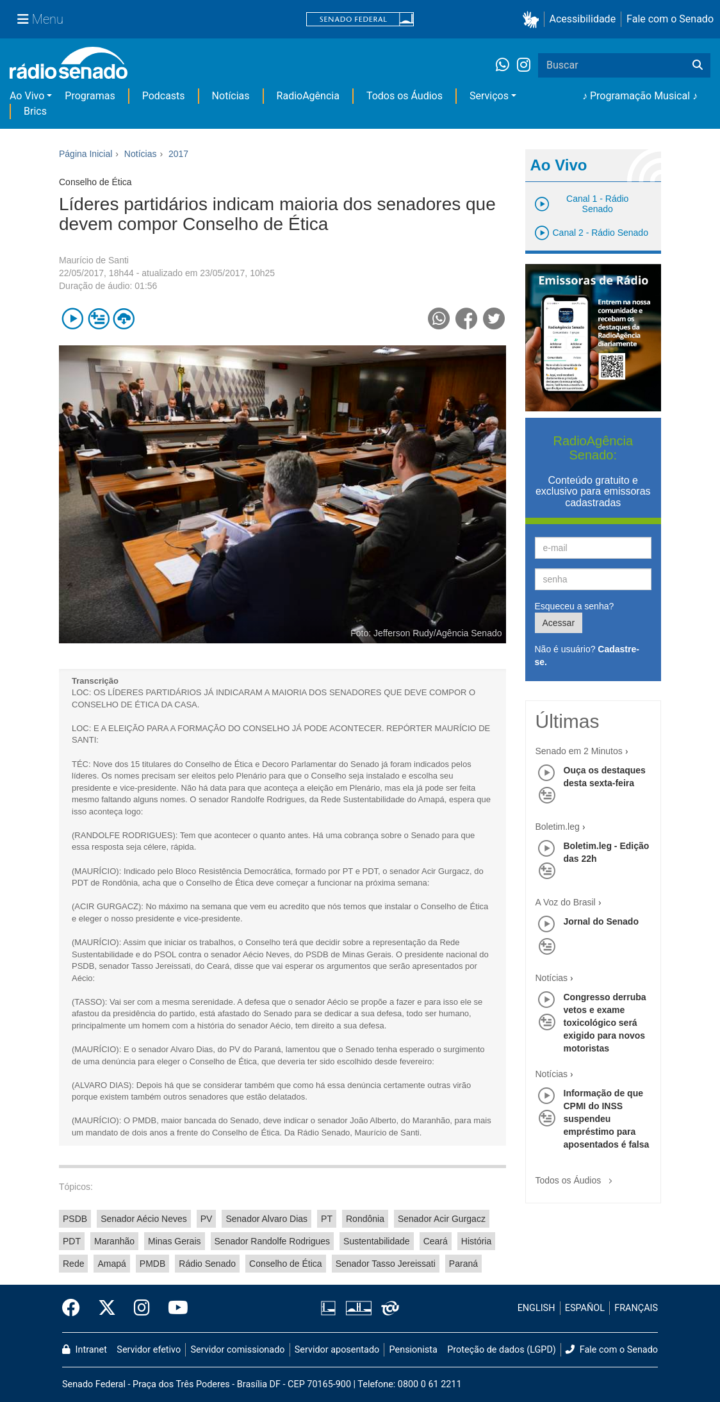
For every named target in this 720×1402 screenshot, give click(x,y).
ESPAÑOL (585, 1308)
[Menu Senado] (40, 19)
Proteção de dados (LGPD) (501, 1349)
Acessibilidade (583, 19)
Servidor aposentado (337, 1349)
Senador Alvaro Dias (266, 1219)
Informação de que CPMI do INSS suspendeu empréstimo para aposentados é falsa (607, 1119)
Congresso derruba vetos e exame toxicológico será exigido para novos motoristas (605, 1022)
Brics (35, 111)
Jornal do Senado (601, 921)
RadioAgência (308, 96)
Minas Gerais (174, 1241)
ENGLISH (536, 1308)
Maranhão (114, 1241)
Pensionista (413, 1349)
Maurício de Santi (94, 260)
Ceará (435, 1241)
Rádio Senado (207, 1263)
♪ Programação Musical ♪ (640, 96)
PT (326, 1219)
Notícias (231, 96)
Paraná (463, 1263)
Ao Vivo (27, 96)
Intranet (84, 1349)
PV (206, 1219)
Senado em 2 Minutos (579, 751)
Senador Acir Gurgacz (442, 1219)
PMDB (152, 1263)
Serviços (489, 96)
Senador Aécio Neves (144, 1219)
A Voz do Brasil (566, 902)
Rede (73, 1263)
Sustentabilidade (376, 1241)
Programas (90, 96)
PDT (72, 1241)
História (476, 1241)
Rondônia (365, 1219)
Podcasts (163, 96)
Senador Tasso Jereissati (386, 1263)
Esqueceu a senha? (574, 606)
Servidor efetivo (149, 1349)
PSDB (75, 1219)
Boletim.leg (558, 826)
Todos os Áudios (404, 96)
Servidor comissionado (238, 1349)
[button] (533, 19)
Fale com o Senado (670, 19)
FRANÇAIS (636, 1308)
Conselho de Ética (285, 1263)
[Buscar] (697, 65)
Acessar (559, 623)
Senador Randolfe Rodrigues (273, 1241)
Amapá (111, 1263)
